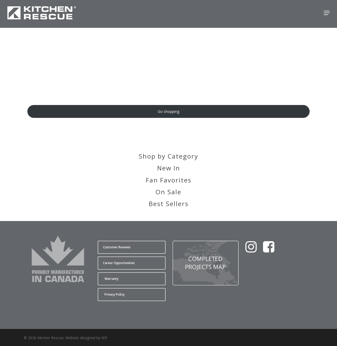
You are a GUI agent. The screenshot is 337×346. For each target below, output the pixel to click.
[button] (327, 14)
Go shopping (168, 111)
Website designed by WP (86, 337)
